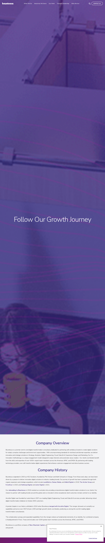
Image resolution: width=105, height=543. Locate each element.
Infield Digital (69, 482)
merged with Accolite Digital (59, 506)
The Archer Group (86, 482)
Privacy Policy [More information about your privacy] (78, 534)
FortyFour (9, 485)
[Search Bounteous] (90, 4)
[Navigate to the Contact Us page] (97, 3)
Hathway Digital (26, 485)
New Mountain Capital (37, 525)
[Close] (101, 526)
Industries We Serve (40, 3)
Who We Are (75, 3)
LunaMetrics (47, 482)
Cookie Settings (93, 538)
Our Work (52, 3)
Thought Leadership (63, 3)
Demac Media (56, 482)
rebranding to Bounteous (17, 490)
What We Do (28, 3)
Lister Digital (39, 485)
